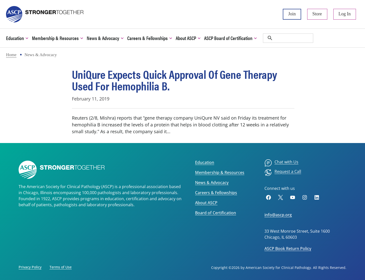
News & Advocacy (212, 182)
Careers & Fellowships (216, 192)
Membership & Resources (219, 172)
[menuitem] (281, 163)
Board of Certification (215, 213)
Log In (345, 13)
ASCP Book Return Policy (287, 248)
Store (317, 13)
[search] (288, 38)
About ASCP (206, 202)
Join (292, 13)
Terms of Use (61, 267)
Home (11, 54)
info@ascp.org (278, 215)
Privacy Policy (30, 267)
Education (204, 162)
